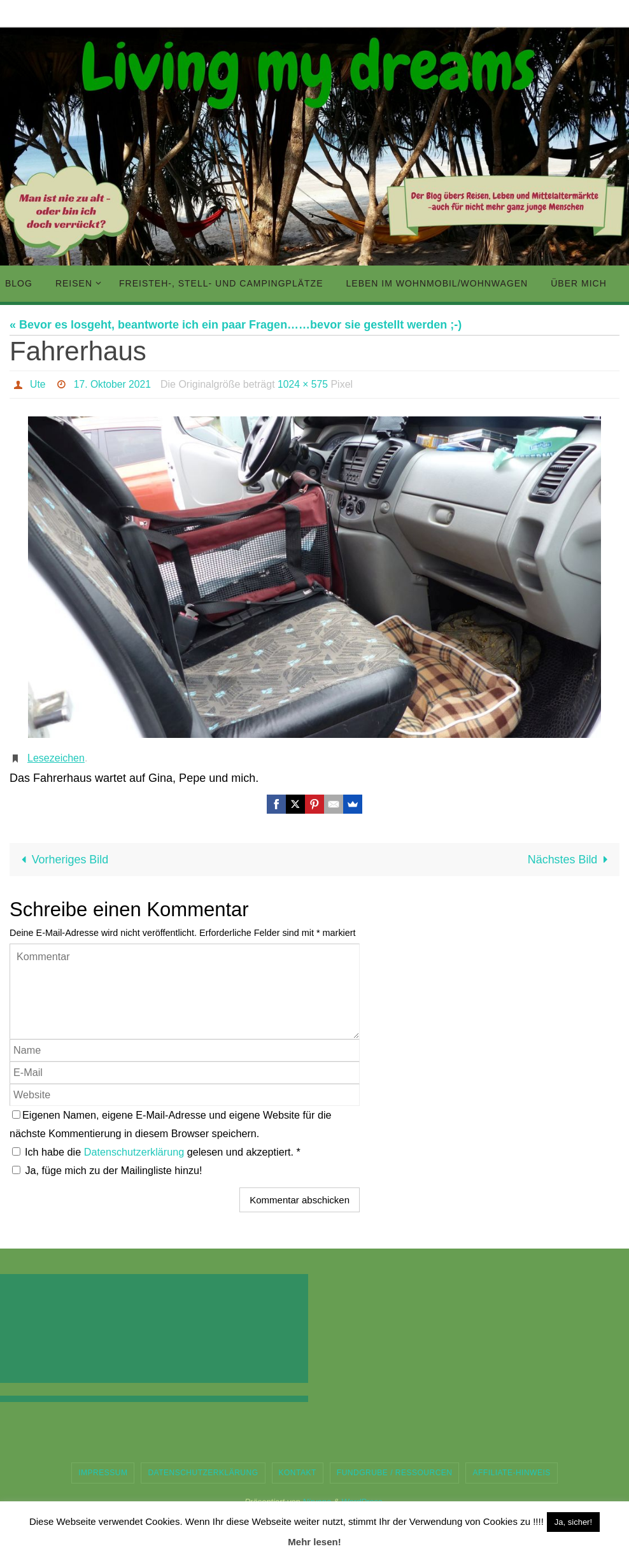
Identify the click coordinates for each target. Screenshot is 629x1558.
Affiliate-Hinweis (511, 1472)
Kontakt (297, 1472)
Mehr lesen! (314, 1541)
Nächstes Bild (570, 859)
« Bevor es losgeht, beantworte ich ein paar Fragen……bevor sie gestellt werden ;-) (236, 324)
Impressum (102, 1472)
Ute (38, 384)
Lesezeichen (56, 758)
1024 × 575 (305, 384)
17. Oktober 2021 (113, 384)
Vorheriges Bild (62, 859)
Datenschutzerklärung (135, 1152)
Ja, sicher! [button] (573, 1522)
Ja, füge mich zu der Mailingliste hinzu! (107, 1170)
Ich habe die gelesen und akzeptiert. (156, 1152)
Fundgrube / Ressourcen (395, 1472)
